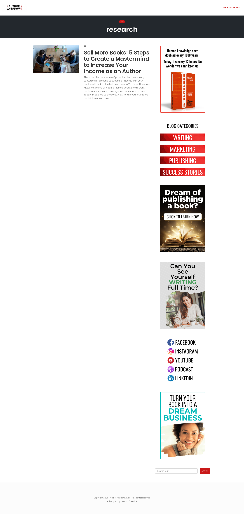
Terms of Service (129, 501)
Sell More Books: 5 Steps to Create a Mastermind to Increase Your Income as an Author (116, 62)
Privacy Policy (113, 501)
